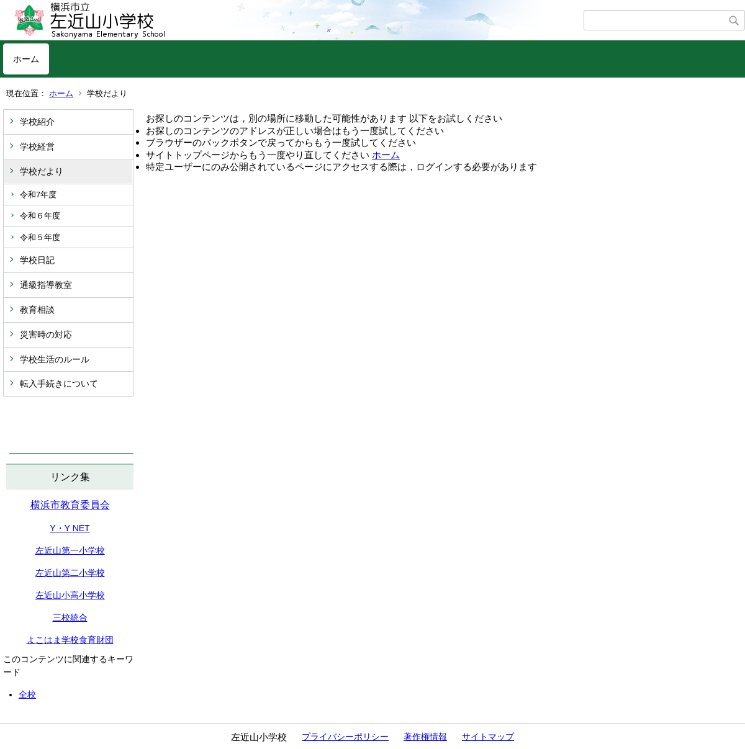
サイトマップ (488, 737)
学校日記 (37, 260)
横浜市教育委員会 (70, 505)
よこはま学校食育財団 (70, 640)
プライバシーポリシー (345, 737)
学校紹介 (37, 122)
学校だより (41, 171)
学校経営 (37, 146)
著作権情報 (425, 737)
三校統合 (70, 617)
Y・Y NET (69, 528)
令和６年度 (40, 215)
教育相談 (37, 310)
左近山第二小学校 (70, 573)
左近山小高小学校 (70, 595)
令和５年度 (40, 237)
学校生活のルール (54, 359)
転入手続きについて (59, 383)
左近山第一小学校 (70, 550)
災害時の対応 (46, 334)
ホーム (26, 59)
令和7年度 (38, 194)
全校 (27, 694)
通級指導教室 (46, 285)
